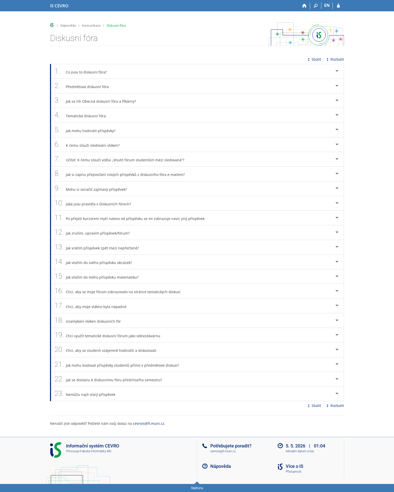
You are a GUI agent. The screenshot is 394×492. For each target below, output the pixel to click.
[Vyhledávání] (315, 6)
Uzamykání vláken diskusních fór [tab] (90, 320)
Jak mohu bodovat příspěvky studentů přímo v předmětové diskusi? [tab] (119, 364)
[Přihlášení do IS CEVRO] (338, 6)
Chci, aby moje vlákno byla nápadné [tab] (93, 305)
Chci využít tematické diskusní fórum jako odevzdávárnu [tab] (110, 335)
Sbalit (314, 59)
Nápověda (68, 25)
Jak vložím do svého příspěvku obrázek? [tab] (96, 261)
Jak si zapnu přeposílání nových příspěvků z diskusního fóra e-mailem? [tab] (122, 173)
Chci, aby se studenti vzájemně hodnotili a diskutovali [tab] (108, 349)
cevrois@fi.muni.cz (148, 423)
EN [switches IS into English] (327, 5)
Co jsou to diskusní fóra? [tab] (83, 71)
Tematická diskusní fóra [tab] (83, 115)
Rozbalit (334, 59)
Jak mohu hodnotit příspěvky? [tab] (88, 130)
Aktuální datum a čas (300, 451)
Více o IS (294, 466)
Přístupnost (293, 471)
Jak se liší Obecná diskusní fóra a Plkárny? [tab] (98, 100)
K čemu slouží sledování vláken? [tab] (90, 144)
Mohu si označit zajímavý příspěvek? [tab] (93, 188)
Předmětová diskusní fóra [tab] (84, 86)
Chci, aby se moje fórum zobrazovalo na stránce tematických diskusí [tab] (120, 291)
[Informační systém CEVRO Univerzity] (59, 6)
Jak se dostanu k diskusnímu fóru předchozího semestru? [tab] (111, 379)
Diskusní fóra (116, 25)
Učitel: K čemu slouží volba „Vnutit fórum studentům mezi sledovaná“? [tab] (122, 159)
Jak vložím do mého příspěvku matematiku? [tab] (99, 276)
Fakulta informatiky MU (95, 451)
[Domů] (304, 6)
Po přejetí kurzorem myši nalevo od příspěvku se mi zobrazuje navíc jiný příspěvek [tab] (132, 217)
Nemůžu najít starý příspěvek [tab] (88, 393)
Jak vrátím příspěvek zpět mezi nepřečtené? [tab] (99, 247)
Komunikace (91, 25)
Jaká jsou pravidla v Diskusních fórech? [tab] (95, 203)
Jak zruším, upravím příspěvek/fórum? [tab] (95, 232)
